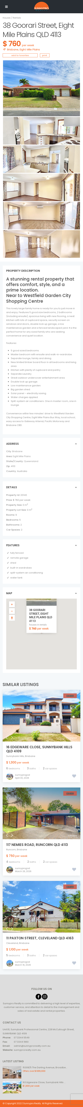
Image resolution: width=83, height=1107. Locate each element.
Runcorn (11, 849)
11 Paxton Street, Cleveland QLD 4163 (40, 938)
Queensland (31, 461)
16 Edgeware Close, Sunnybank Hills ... (44, 1082)
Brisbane (12, 49)
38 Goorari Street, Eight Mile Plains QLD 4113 (40, 615)
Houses (7, 17)
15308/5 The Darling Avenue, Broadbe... (45, 1067)
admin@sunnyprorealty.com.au (32, 1046)
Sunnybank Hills (15, 756)
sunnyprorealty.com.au (27, 1050)
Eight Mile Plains (30, 49)
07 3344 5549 (21, 1037)
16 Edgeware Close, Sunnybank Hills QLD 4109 (39, 749)
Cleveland (12, 943)
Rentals (17, 17)
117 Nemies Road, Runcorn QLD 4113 (37, 844)
